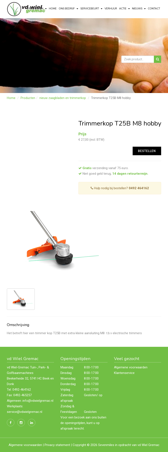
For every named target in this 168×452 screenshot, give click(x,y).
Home (53, 8)
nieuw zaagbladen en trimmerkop (62, 98)
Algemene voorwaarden (130, 367)
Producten (28, 98)
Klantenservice (124, 373)
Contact (154, 8)
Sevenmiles (106, 445)
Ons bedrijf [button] (68, 8)
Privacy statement (57, 445)
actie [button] (124, 8)
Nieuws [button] (139, 8)
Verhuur (111, 8)
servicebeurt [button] (91, 8)
